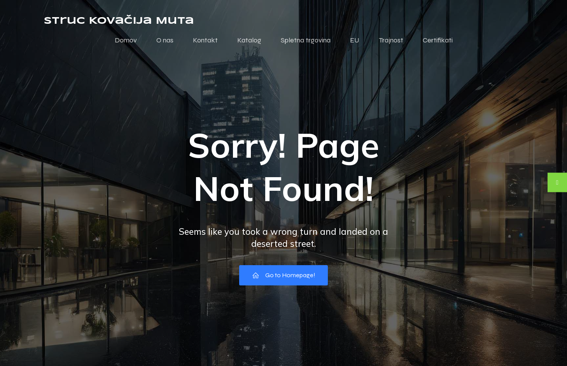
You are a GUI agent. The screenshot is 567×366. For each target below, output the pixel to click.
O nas (164, 40)
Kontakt (205, 40)
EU (354, 40)
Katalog (249, 40)
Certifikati (438, 40)
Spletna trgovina (306, 40)
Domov (126, 40)
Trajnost (391, 40)
